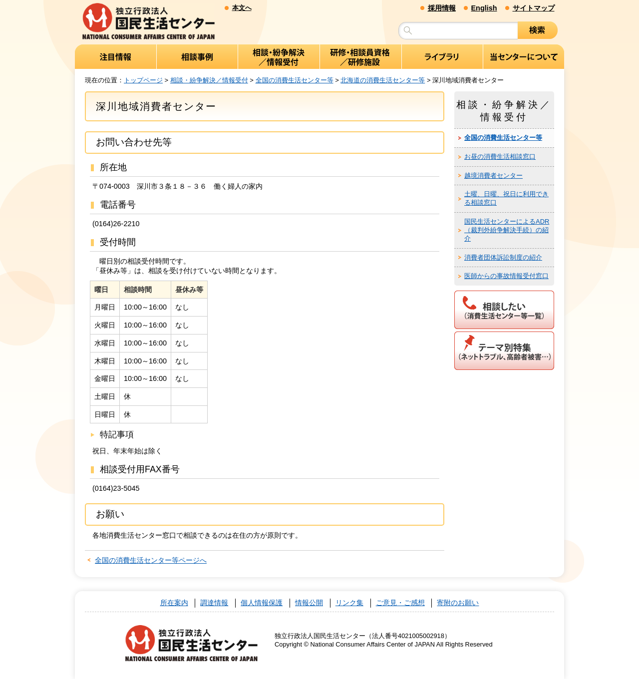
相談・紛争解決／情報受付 (209, 80)
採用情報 (442, 8)
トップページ (143, 80)
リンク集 (349, 603)
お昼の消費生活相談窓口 (500, 156)
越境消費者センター (493, 175)
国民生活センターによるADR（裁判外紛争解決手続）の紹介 (506, 230)
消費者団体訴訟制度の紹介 (503, 257)
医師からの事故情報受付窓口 (506, 276)
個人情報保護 (262, 603)
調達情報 (214, 603)
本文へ (242, 7)
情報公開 (309, 603)
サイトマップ (534, 8)
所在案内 (174, 603)
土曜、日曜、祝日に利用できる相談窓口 (506, 198)
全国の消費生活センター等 (294, 80)
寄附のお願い (458, 603)
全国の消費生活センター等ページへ (151, 560)
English (484, 8)
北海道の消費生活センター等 (382, 80)
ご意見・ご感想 (400, 603)
